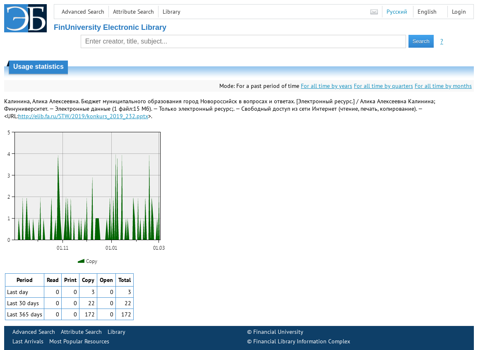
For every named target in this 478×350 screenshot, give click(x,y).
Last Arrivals (27, 341)
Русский (397, 11)
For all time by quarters (383, 86)
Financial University (278, 331)
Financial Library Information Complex (301, 341)
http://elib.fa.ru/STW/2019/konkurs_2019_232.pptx (83, 116)
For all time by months (443, 86)
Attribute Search (133, 11)
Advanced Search (83, 11)
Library (171, 11)
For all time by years (326, 86)
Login (459, 11)
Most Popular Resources (79, 341)
